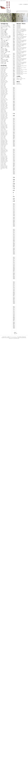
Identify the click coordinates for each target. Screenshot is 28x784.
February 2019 (4, 88)
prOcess (3, 49)
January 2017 (4, 103)
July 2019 (3, 83)
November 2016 (4, 105)
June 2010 (3, 164)
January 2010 (4, 167)
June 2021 (3, 70)
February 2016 (4, 112)
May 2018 (3, 97)
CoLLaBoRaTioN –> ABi (6, 27)
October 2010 (4, 160)
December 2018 (4, 90)
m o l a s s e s (8, 5)
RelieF (2, 52)
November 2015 (4, 115)
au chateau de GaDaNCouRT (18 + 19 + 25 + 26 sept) (22, 34)
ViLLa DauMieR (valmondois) (4, 61)
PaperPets (3, 44)
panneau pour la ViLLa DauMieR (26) (22, 72)
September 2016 (4, 107)
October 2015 (4, 116)
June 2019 (3, 84)
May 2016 (3, 109)
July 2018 (3, 95)
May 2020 (3, 79)
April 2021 (3, 72)
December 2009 (4, 168)
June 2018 (3, 96)
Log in (18, 83)
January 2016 (4, 113)
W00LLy (2, 62)
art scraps (3, 25)
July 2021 (3, 69)
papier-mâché (4, 45)
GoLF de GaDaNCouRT (21, 29)
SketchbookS (3, 56)
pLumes (2, 48)
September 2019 (4, 81)
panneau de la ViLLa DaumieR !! (21, 68)
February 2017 (4, 102)
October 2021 (4, 66)
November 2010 (4, 159)
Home (1, 0)
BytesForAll (23, 337)
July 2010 (3, 163)
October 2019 (4, 80)
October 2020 (4, 74)
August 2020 (3, 76)
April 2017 (3, 100)
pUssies (3, 50)
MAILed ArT (3, 42)
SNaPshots (3, 59)
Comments (26, 4)
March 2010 (3, 165)
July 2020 (3, 77)
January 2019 (4, 89)
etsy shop (19, 79)
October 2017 (4, 98)
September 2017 (4, 99)
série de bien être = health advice (6, 55)
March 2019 (3, 87)
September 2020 (4, 75)
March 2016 (3, 111)
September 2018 (4, 93)
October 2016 (4, 106)
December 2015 (4, 114)
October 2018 (4, 92)
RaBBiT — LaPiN (4, 51)
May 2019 (3, 85)
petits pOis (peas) (5, 46)
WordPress (19, 84)
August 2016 (3, 108)
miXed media (3, 43)
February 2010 (4, 166)
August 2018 (3, 94)
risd (2, 53)
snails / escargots (5, 57)
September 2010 (4, 161)
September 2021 (4, 67)
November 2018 (4, 91)
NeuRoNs (19, 25)
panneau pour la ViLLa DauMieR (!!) (22, 70)
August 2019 (3, 82)
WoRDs (2, 63)
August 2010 (3, 162)
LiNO (2, 41)
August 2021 (3, 68)
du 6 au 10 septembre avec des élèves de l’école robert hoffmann (22, 31)
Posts (21, 4)
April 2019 (3, 86)
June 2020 (3, 78)
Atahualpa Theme (16, 337)
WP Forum (17, 338)
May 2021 (3, 71)
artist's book (4, 26)
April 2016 (3, 110)
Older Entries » (15, 333)
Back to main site (21, 78)
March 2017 (3, 101)
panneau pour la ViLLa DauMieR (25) (22, 74)
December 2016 (4, 104)
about (4, 0)
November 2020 (4, 73)
